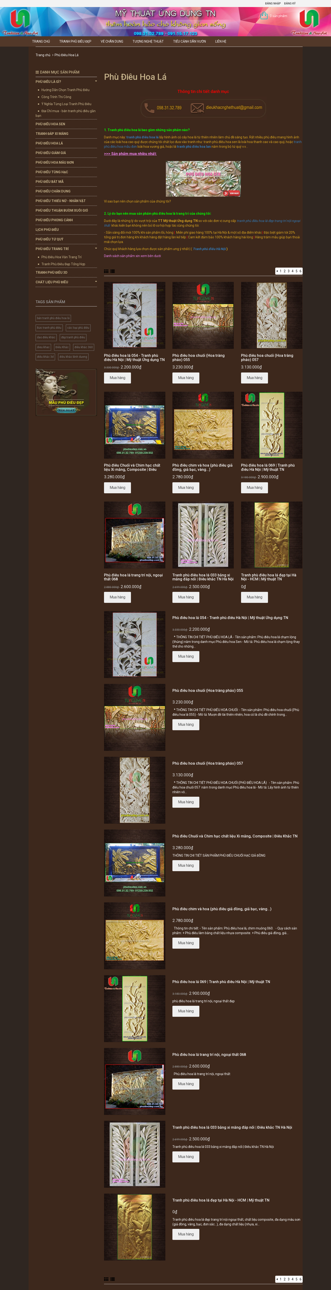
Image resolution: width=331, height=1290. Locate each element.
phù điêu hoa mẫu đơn (120, 146)
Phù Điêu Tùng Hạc (52, 172)
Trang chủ (41, 41)
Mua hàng (117, 378)
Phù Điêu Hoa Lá (49, 143)
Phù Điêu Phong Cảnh (54, 220)
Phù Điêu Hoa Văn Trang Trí (61, 257)
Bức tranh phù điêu (49, 327)
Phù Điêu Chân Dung (53, 191)
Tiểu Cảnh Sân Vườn (189, 41)
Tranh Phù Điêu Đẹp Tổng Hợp (63, 264)
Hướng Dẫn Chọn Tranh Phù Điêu (65, 90)
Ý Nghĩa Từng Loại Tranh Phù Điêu (66, 104)
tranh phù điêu (247, 221)
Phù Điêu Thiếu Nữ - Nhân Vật (61, 201)
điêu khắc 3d (45, 356)
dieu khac (43, 347)
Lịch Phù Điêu (47, 230)
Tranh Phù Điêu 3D (51, 272)
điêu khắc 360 (83, 347)
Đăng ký (290, 3)
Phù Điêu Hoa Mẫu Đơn (55, 162)
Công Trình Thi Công (56, 97)
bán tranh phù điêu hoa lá (53, 318)
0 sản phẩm (278, 16)
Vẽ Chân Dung (112, 41)
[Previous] (277, 271)
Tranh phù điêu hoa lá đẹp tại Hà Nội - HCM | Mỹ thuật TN (268, 577)
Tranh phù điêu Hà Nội (209, 249)
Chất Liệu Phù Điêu (66, 282)
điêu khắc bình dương (73, 356)
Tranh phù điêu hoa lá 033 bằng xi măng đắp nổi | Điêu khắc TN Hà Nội (203, 577)
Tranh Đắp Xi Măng (52, 134)
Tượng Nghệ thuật (148, 41)
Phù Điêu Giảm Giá (51, 153)
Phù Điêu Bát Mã (49, 182)
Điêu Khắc (62, 347)
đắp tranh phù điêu (73, 337)
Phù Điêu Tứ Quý (49, 239)
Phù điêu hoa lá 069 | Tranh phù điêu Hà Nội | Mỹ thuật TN (268, 467)
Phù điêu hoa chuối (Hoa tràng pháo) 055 (198, 357)
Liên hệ (220, 41)
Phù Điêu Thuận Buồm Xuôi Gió (62, 210)
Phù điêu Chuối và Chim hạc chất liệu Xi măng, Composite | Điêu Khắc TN (132, 469)
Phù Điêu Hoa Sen (50, 124)
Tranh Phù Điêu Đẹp (75, 41)
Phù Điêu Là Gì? (66, 81)
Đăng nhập (273, 3)
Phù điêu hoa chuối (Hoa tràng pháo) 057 (267, 357)
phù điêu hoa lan (198, 146)
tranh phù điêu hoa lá (142, 137)
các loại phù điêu (78, 327)
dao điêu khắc (46, 337)
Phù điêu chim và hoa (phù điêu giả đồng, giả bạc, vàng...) (202, 467)
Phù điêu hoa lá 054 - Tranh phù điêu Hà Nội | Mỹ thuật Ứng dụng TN (134, 357)
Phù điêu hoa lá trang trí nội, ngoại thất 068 (133, 577)
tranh (298, 142)
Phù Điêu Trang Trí (66, 249)
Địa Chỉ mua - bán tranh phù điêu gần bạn (66, 113)
